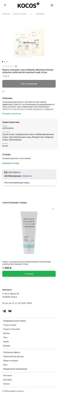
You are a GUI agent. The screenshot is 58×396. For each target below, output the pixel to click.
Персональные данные (13, 356)
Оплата (6, 384)
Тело (5, 337)
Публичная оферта (11, 352)
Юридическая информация (15, 369)
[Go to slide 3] (6, 61)
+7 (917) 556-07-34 (10, 294)
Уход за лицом (19, 14)
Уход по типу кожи (11, 329)
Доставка (7, 380)
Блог (5, 365)
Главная (6, 14)
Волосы (6, 333)
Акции (6, 342)
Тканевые (40, 14)
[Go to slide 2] (4, 61)
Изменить (27, 176)
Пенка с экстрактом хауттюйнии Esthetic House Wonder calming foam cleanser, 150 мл (26, 263)
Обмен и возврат (10, 361)
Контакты (7, 375)
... (31, 14)
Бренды (6, 346)
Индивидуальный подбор (14, 321)
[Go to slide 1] (2, 61)
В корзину (29, 274)
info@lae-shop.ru (9, 297)
